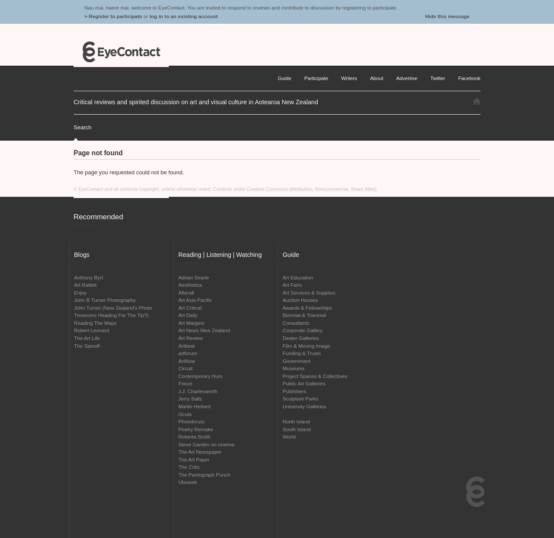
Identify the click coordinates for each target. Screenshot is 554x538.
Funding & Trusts (302, 353)
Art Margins (191, 323)
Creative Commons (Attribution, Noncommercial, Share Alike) (312, 189)
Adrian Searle (193, 277)
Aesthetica (190, 285)
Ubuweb (187, 482)
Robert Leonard (91, 330)
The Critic (189, 467)
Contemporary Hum (200, 376)
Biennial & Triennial (304, 315)
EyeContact (121, 52)
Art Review (190, 338)
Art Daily (187, 315)
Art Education (298, 277)
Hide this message (447, 16)
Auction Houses (300, 300)
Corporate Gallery (302, 330)
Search (82, 127)
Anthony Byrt (88, 277)
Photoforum (191, 421)
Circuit (185, 368)
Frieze (185, 383)
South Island (297, 429)
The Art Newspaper (200, 452)
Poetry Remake (195, 429)
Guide (284, 78)
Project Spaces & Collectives (315, 376)
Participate (316, 78)
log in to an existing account (183, 16)
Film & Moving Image (306, 346)
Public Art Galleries (304, 383)
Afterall (186, 292)
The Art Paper (193, 459)
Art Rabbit (85, 285)
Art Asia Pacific (195, 300)
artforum (187, 353)
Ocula (185, 414)
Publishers (294, 391)
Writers (349, 78)
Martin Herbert (194, 406)
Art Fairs (292, 285)
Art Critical (190, 308)
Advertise (407, 78)
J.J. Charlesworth (197, 391)
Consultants (296, 323)
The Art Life (87, 338)
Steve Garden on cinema (206, 444)
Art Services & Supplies (309, 292)
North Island (296, 421)
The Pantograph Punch (204, 474)
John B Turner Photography (105, 300)
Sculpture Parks (301, 398)
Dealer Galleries (301, 338)
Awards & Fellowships (307, 308)
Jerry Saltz (190, 398)
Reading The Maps (95, 323)
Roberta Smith (194, 436)
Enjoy (80, 292)
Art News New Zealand (204, 330)
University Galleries (304, 406)
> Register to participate (113, 16)
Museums (294, 368)
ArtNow (186, 361)
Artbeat (186, 346)
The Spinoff (87, 346)
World (289, 436)
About (376, 78)
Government (296, 361)
